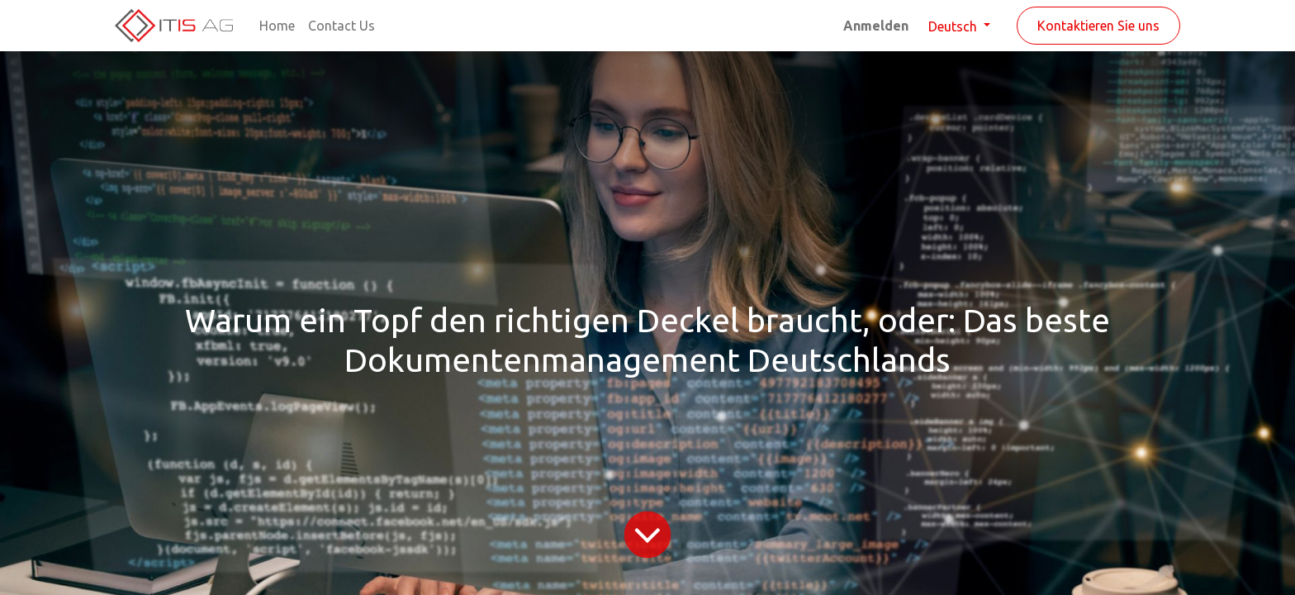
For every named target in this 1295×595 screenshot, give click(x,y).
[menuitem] (277, 25)
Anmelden (875, 25)
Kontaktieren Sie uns (1098, 25)
